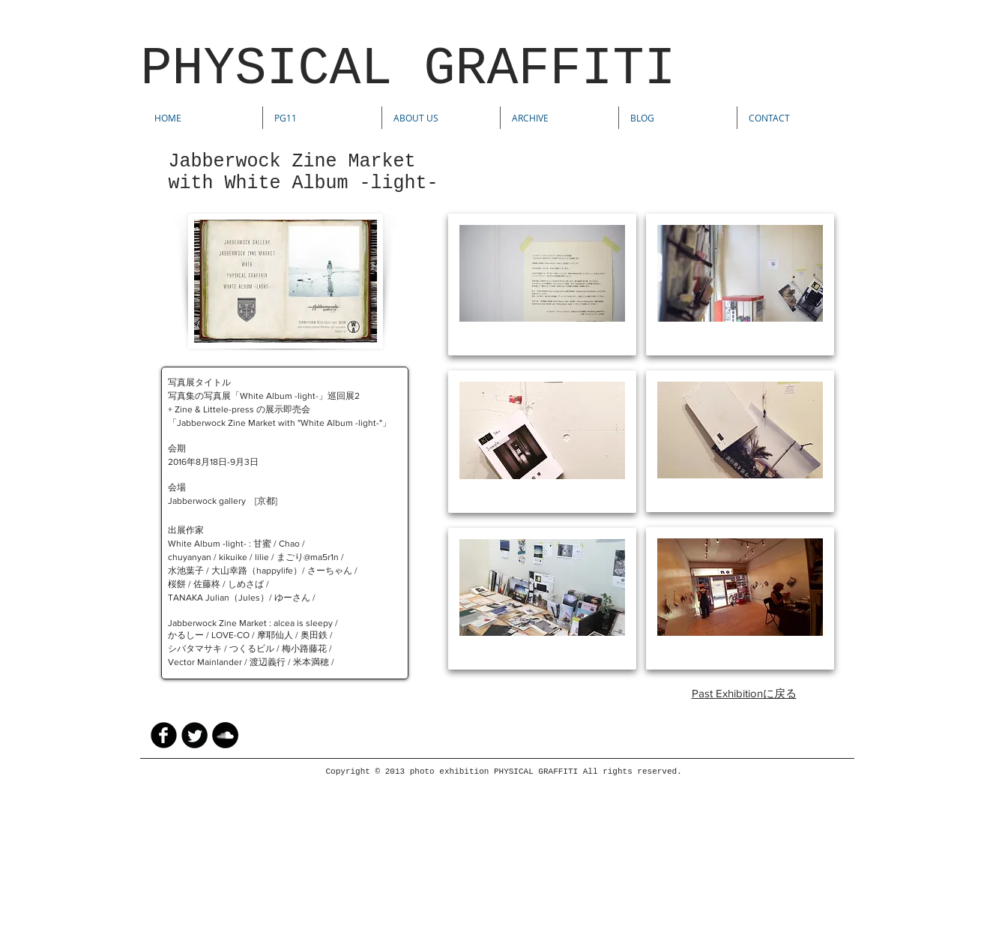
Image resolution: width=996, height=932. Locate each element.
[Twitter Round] (194, 735)
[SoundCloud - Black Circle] (225, 735)
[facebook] (164, 735)
